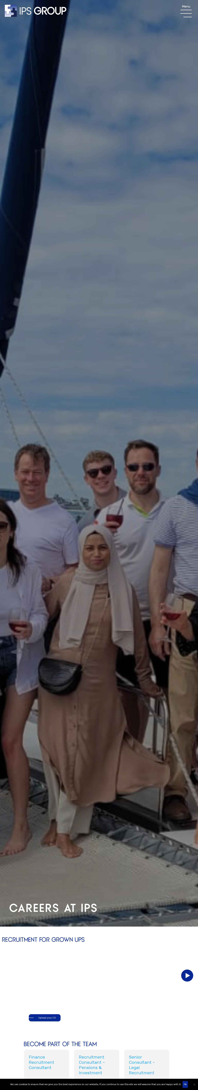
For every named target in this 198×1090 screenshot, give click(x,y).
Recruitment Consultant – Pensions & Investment (92, 1064)
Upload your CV (47, 1017)
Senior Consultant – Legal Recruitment (142, 1064)
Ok (185, 1084)
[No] (194, 1084)
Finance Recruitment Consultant (41, 1062)
